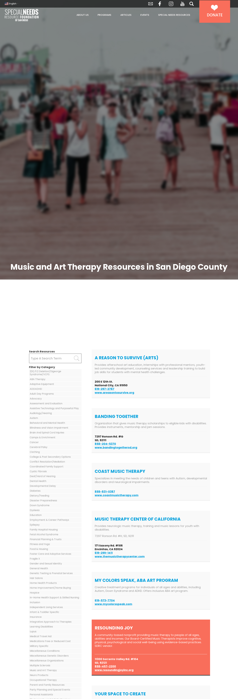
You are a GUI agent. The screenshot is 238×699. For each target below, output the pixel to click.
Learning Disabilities (41, 626)
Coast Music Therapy (120, 471)
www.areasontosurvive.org (114, 392)
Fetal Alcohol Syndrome (44, 534)
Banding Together (116, 416)
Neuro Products (39, 675)
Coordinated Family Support (46, 466)
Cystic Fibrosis (38, 471)
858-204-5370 (105, 444)
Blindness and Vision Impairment (49, 427)
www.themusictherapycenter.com (120, 556)
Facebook (159, 4)
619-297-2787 (104, 389)
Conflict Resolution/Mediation (47, 461)
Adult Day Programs (42, 394)
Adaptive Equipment (42, 384)
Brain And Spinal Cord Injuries (47, 432)
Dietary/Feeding (39, 495)
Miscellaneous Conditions (45, 651)
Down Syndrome (39, 505)
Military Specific (39, 646)
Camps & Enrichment (42, 437)
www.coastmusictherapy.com (116, 495)
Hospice (34, 592)
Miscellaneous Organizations (47, 660)
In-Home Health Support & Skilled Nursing (54, 597)
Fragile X (35, 558)
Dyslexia (34, 510)
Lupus (33, 631)
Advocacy (36, 398)
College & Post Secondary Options (50, 457)
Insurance (36, 617)
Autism (34, 418)
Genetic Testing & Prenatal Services (51, 573)
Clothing (35, 452)
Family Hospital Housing (44, 529)
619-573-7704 (105, 600)
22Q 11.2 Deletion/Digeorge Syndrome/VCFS (45, 373)
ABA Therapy (37, 379)
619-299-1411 (104, 553)
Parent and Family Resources (47, 685)
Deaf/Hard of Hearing (42, 476)
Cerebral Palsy (38, 447)
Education (36, 515)
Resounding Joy (114, 628)
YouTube (182, 4)
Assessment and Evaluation (46, 403)
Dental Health (38, 481)
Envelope (150, 4)
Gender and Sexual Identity (46, 563)
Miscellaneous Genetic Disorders (49, 655)
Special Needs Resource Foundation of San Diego (29, 15)
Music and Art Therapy (43, 670)
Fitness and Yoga (40, 544)
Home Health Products (43, 583)
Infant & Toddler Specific (44, 612)
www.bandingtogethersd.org (116, 447)
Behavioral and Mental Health (47, 423)
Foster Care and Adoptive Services (50, 554)
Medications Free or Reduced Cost (50, 641)
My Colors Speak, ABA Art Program (136, 580)
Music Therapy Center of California (138, 519)
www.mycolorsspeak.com (113, 604)
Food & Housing (39, 549)
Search (191, 4)
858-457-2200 (105, 666)
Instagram (171, 4)
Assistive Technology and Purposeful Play (54, 408)
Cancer (34, 442)
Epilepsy (35, 524)
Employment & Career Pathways (49, 520)
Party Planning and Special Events (50, 689)
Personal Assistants (41, 694)
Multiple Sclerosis (40, 665)
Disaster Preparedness (43, 500)
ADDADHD (36, 389)
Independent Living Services (46, 607)
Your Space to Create (120, 694)
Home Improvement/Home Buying (50, 588)
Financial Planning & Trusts (45, 539)
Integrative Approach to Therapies (50, 622)
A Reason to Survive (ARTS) (126, 358)
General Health (39, 568)
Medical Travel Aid (40, 636)
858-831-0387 (105, 491)
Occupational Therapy (43, 680)
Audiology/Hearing (41, 413)
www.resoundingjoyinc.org (114, 670)
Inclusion (35, 602)
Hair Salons (36, 578)
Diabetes (35, 491)
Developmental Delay (43, 486)
